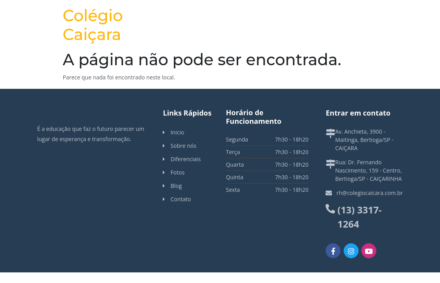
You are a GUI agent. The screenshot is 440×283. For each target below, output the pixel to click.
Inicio (177, 132)
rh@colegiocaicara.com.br (370, 193)
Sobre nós (184, 145)
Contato (181, 199)
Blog (176, 185)
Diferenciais (186, 159)
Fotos (178, 172)
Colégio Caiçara (93, 25)
